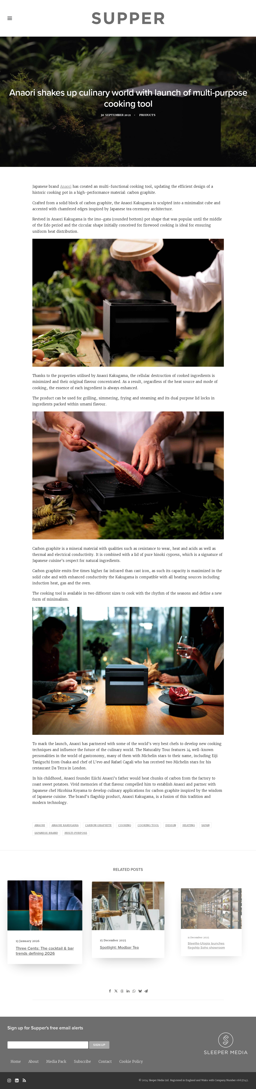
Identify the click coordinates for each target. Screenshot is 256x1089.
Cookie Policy (131, 1061)
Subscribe (82, 1061)
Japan (205, 825)
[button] (44, 907)
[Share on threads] (122, 991)
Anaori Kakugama (65, 825)
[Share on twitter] (116, 991)
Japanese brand (46, 832)
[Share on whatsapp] (134, 991)
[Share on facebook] (110, 991)
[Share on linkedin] (128, 991)
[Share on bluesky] (140, 991)
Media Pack (56, 1061)
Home (16, 1061)
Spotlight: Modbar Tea (122, 938)
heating (188, 825)
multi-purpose (76, 832)
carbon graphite (98, 825)
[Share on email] (146, 991)
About (33, 1061)
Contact (105, 1061)
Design (170, 825)
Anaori (65, 186)
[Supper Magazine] (128, 18)
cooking (124, 825)
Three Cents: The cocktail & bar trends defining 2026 (44, 947)
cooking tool (148, 825)
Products (148, 116)
